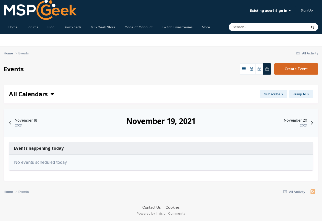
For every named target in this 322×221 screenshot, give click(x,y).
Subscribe (273, 94)
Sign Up (307, 10)
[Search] (258, 27)
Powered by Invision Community (161, 213)
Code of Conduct (139, 27)
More (206, 27)
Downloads (73, 27)
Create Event (296, 69)
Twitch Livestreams (177, 27)
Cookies (173, 207)
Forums (32, 27)
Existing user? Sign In (270, 10)
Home (13, 27)
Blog (51, 27)
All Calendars (31, 94)
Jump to (301, 94)
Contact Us (151, 207)
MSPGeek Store (103, 27)
